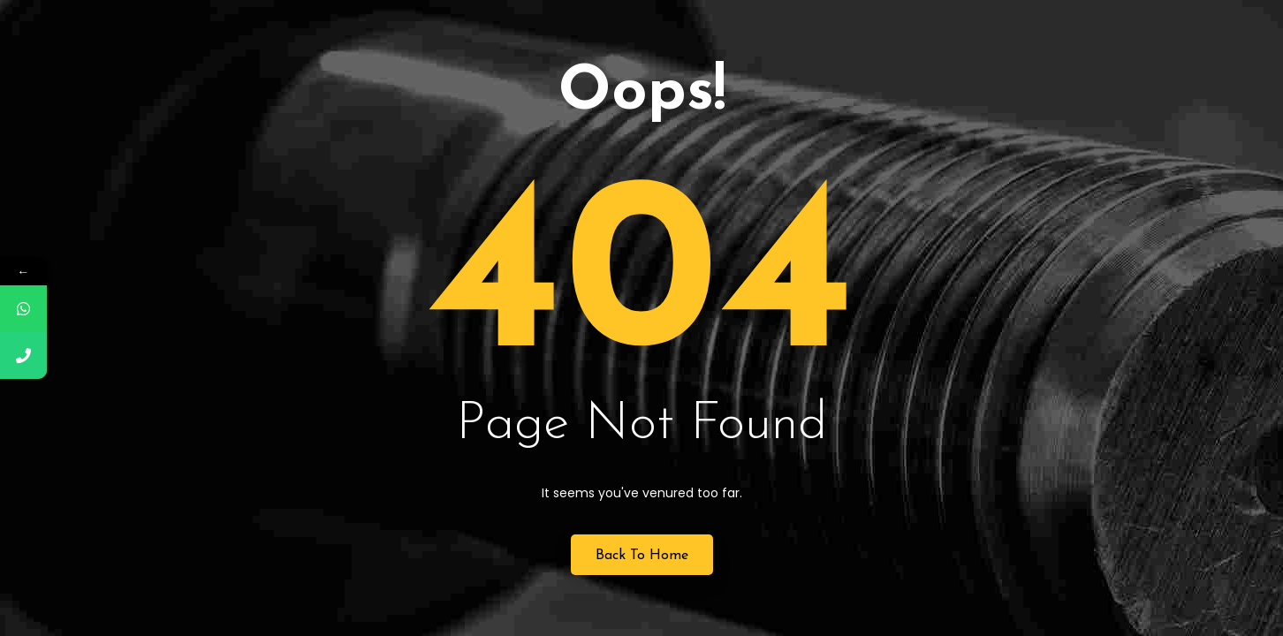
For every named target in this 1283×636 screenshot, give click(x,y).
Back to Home (642, 556)
